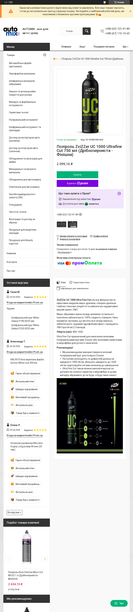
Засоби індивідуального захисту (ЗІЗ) (22, 196)
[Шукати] (87, 31)
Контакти (12, 262)
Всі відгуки (13, 512)
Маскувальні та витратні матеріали (22, 171)
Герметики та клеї (19, 112)
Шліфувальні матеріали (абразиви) (22, 83)
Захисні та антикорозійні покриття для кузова (22, 93)
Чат (119, 603)
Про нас (11, 271)
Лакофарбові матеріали (22, 73)
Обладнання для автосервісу (25, 179)
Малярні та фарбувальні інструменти (22, 104)
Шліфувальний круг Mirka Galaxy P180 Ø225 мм (25, 319)
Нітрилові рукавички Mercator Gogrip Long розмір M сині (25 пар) (26, 446)
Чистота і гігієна (17, 212)
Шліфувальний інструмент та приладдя (25, 129)
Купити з (77, 183)
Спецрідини (15, 204)
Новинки (66, 46)
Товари (11, 55)
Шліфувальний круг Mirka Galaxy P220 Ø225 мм (25, 327)
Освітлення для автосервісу (24, 187)
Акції (82, 46)
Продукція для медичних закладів (22, 231)
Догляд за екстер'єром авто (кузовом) (24, 139)
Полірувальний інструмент (23, 119)
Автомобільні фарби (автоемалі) (20, 65)
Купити (77, 174)
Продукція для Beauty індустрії (21, 242)
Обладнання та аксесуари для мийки (25, 160)
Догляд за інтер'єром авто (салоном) (23, 150)
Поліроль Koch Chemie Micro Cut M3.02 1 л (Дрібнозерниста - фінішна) (25, 575)
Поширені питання (104, 46)
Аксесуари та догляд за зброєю (22, 221)
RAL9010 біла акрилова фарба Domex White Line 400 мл (27, 361)
